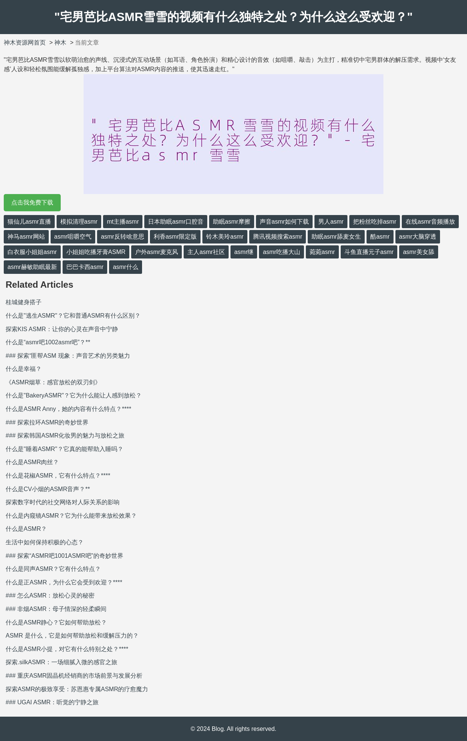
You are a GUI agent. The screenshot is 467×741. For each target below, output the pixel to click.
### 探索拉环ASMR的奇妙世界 (47, 422)
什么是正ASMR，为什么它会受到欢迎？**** (64, 582)
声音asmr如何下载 (284, 221)
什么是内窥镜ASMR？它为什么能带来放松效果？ (71, 515)
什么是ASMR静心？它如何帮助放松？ (56, 622)
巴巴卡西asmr (85, 267)
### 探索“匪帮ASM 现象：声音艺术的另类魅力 (68, 356)
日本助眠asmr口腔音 (176, 221)
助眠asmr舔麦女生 (336, 236)
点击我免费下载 (32, 202)
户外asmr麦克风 (156, 252)
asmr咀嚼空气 (73, 236)
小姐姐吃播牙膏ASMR (96, 252)
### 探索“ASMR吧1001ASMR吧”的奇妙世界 (64, 556)
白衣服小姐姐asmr (32, 252)
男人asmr (331, 221)
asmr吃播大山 (281, 252)
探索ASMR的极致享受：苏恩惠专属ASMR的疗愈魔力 (77, 689)
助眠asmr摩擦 (231, 221)
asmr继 (244, 252)
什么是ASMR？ (26, 529)
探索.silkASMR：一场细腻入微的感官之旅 (61, 662)
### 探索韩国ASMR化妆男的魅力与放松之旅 (65, 435)
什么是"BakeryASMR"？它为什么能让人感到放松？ (74, 395)
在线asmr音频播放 (430, 221)
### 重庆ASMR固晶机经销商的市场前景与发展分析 (74, 675)
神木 (60, 42)
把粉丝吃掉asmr (375, 221)
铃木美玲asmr (225, 236)
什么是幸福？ (24, 369)
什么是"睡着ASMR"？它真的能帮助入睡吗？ (64, 449)
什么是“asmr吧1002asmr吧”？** (48, 342)
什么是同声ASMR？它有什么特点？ (53, 569)
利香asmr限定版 (175, 236)
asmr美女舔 (418, 252)
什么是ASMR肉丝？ (32, 462)
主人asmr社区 (206, 252)
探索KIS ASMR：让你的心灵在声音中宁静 (62, 329)
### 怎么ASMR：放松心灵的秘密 (50, 595)
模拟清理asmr (79, 221)
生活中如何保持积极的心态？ (45, 542)
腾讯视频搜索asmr (277, 236)
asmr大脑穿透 (418, 236)
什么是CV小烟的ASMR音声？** (48, 489)
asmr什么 (125, 267)
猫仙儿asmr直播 (29, 221)
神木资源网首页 (25, 42)
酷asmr (380, 236)
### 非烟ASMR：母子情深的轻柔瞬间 (56, 609)
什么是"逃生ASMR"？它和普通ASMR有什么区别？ (73, 315)
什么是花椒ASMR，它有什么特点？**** (58, 475)
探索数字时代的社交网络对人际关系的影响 (63, 502)
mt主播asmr (123, 221)
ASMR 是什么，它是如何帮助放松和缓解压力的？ (72, 635)
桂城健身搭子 (24, 302)
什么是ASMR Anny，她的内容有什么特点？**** (68, 409)
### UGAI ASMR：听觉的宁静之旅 (52, 702)
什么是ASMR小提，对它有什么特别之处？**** (67, 649)
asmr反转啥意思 (122, 236)
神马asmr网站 (26, 236)
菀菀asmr (322, 252)
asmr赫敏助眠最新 (32, 267)
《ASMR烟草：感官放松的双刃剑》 (53, 382)
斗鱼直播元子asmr (369, 252)
